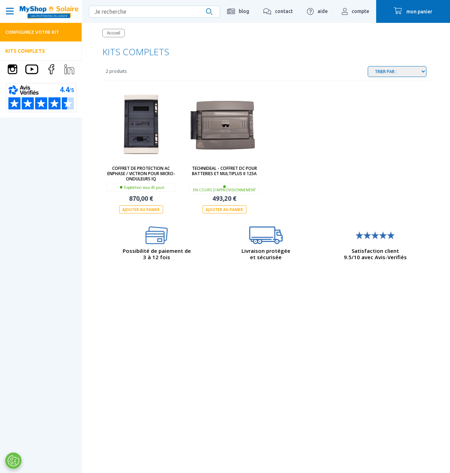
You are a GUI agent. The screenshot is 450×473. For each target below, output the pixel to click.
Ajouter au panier (141, 209)
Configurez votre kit (32, 32)
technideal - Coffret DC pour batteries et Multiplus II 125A (224, 171)
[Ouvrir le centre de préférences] (13, 460)
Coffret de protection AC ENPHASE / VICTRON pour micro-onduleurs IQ (141, 173)
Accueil (113, 33)
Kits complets (25, 51)
